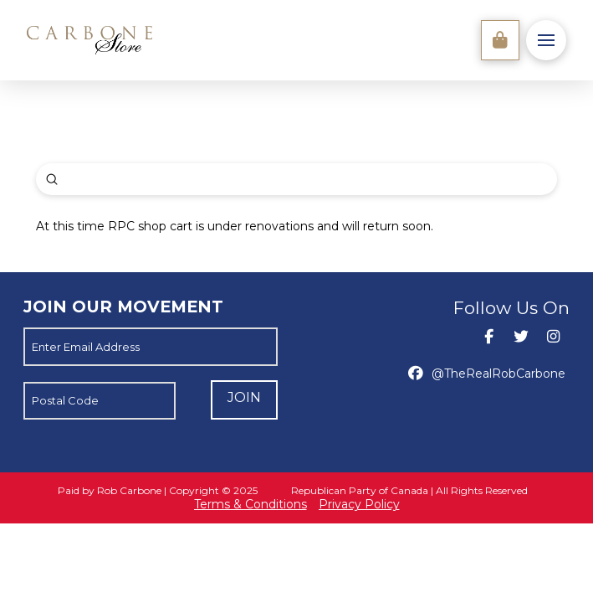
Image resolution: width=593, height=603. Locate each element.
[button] (546, 40)
